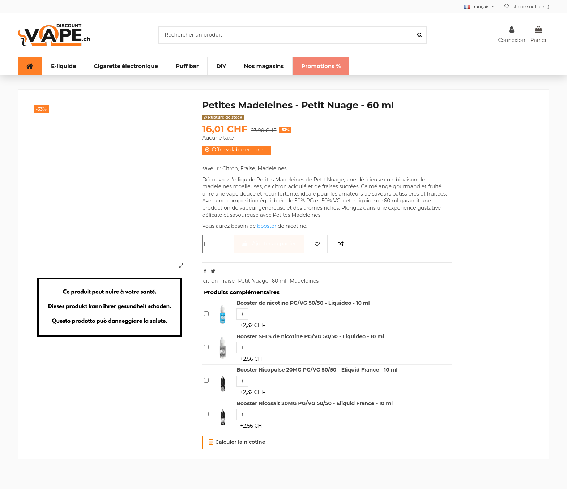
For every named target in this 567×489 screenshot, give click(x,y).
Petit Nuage (253, 281)
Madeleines (304, 281)
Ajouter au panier (269, 243)
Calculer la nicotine (237, 442)
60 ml (279, 281)
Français (480, 6)
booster (266, 226)
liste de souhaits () (526, 6)
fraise (228, 281)
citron (210, 281)
